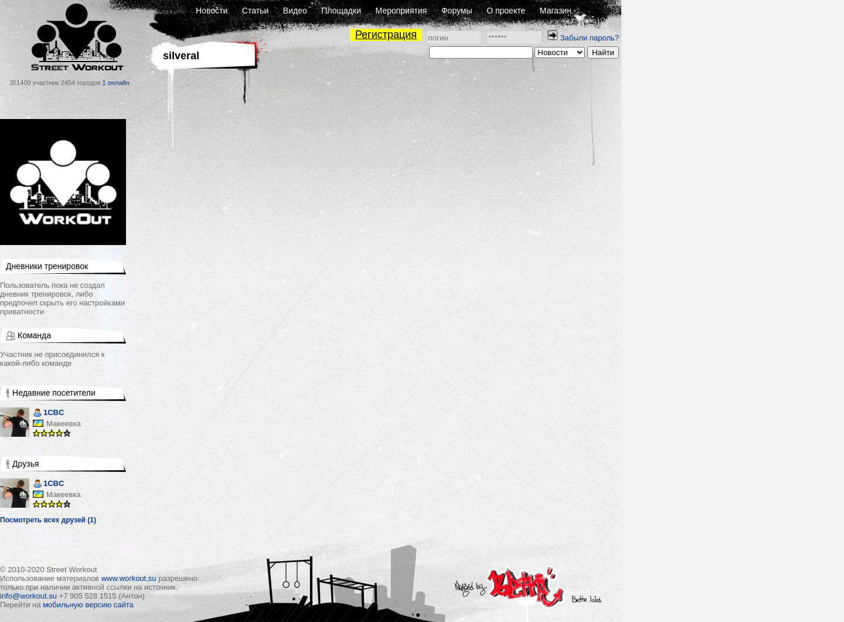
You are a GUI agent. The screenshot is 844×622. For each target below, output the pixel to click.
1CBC (48, 413)
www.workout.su (128, 578)
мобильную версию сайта (88, 604)
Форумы (456, 10)
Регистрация (386, 34)
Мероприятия (401, 10)
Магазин (555, 10)
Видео (295, 10)
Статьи (255, 10)
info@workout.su (28, 596)
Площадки (341, 10)
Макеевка (63, 423)
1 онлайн (116, 82)
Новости (211, 10)
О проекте (505, 10)
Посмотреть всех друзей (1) (48, 520)
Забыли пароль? (589, 37)
